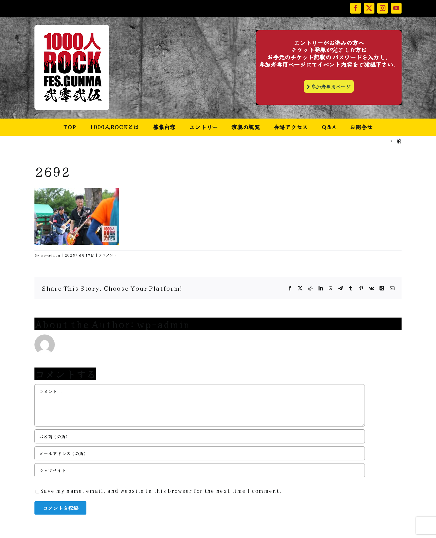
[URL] (199, 470)
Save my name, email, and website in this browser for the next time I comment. (161, 490)
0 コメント (108, 255)
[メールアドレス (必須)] (199, 453)
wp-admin (50, 255)
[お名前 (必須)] (199, 436)
